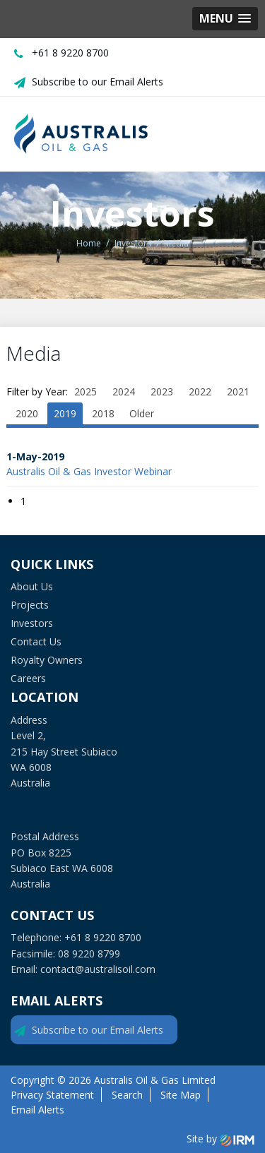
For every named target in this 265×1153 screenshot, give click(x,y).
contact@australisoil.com (97, 969)
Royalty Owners (47, 660)
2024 (123, 391)
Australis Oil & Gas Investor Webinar (89, 471)
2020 (27, 413)
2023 (162, 391)
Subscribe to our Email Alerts (97, 81)
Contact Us (36, 641)
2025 (85, 391)
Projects (30, 604)
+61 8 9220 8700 (70, 52)
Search (127, 1094)
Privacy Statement (52, 1094)
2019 (65, 413)
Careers (28, 678)
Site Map (180, 1094)
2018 (103, 413)
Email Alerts (37, 1109)
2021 (238, 391)
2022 (200, 391)
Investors (32, 623)
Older (141, 413)
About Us (32, 586)
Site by (220, 1139)
